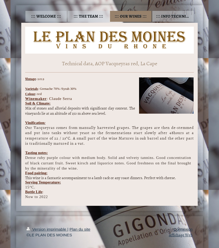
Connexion (183, 229)
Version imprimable (46, 229)
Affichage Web (181, 235)
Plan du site (80, 229)
